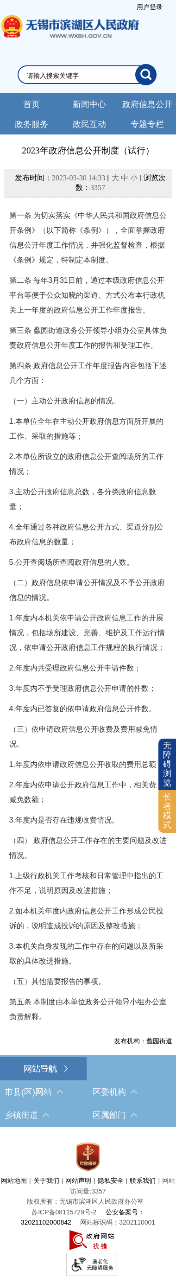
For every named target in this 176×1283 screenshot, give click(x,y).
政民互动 (89, 124)
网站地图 (14, 1180)
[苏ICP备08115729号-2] (63, 1212)
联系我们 (143, 1180)
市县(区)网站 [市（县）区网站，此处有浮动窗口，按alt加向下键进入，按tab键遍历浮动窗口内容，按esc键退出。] (34, 1092)
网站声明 (78, 1180)
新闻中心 (89, 104)
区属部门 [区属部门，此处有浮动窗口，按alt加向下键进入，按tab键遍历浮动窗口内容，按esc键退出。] (115, 1115)
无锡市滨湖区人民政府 (69, 36)
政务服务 (31, 124)
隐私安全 (111, 1180)
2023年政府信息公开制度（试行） (88, 150)
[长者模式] (167, 811)
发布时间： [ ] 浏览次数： (90, 182)
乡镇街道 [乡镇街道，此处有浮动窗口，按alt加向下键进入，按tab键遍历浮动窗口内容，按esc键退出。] (27, 1115)
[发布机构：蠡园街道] (88, 1040)
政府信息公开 (147, 104)
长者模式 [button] (167, 810)
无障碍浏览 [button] (167, 764)
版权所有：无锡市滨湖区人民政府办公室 (85, 1201)
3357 (97, 187)
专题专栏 (147, 124)
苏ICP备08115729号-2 (63, 1212)
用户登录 (150, 7)
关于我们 (46, 1180)
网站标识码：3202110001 (117, 1222)
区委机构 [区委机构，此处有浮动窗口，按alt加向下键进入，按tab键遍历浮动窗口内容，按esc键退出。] (115, 1092)
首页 (31, 104)
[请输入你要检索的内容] (81, 76)
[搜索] (146, 74)
